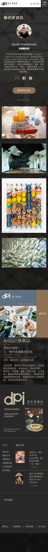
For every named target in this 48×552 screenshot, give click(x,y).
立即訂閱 (36, 4)
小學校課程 (7, 467)
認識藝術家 (7, 463)
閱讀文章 (6, 455)
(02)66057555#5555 (13, 429)
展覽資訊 (6, 459)
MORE (33, 467)
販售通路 (6, 470)
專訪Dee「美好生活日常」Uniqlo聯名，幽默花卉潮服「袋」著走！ (35, 458)
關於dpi (6, 452)
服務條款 (17, 526)
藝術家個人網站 (24, 90)
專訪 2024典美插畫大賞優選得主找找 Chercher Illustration (36, 478)
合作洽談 (42, 526)
